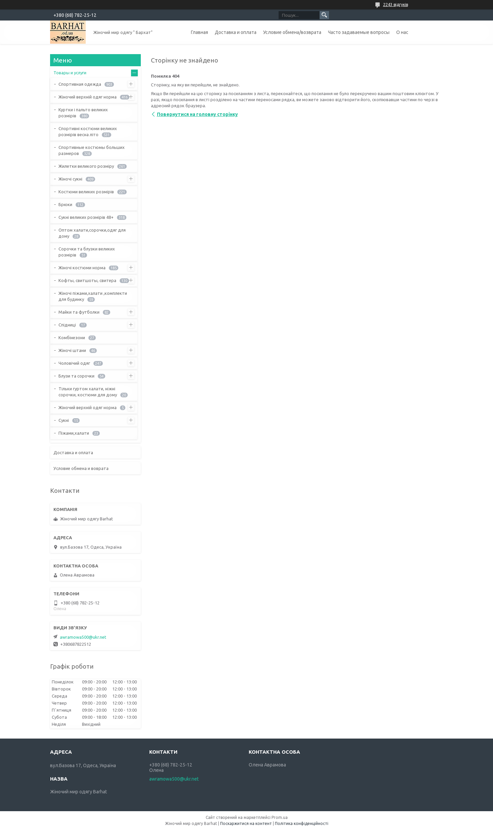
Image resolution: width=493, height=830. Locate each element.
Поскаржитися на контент (246, 823)
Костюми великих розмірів (86, 191)
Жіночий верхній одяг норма (87, 96)
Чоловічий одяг (74, 363)
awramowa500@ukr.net (83, 637)
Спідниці (67, 324)
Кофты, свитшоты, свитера (87, 280)
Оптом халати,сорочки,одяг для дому (92, 233)
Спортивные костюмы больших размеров (91, 150)
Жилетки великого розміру (86, 166)
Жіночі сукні (70, 178)
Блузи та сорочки (76, 375)
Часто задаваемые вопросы (358, 32)
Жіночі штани (72, 350)
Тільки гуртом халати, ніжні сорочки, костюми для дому (87, 391)
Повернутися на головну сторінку (197, 114)
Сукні (63, 420)
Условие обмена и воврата (81, 468)
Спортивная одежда (79, 84)
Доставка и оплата (235, 32)
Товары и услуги (69, 72)
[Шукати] (324, 15)
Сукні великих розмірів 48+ (86, 217)
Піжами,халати (73, 433)
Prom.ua (280, 817)
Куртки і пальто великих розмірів (83, 112)
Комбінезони (71, 337)
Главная (199, 32)
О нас (402, 32)
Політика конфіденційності (301, 823)
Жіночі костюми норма (82, 267)
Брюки (65, 204)
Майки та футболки (78, 312)
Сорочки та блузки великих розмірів (86, 251)
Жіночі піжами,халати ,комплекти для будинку (92, 296)
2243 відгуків (395, 4)
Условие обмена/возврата (292, 32)
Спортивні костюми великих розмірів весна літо (87, 131)
